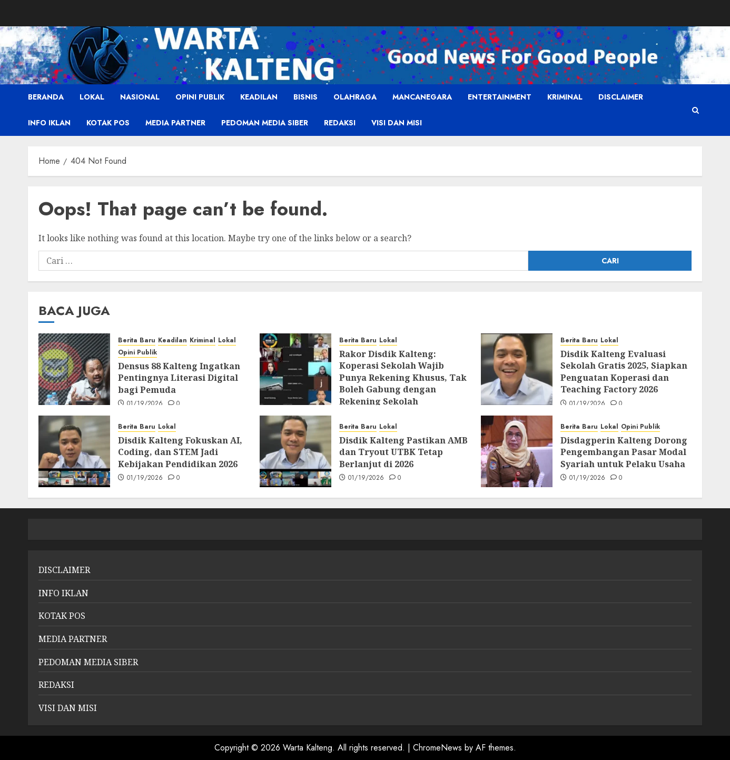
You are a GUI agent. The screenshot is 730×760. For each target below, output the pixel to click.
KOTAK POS (108, 122)
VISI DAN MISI (396, 122)
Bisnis (305, 97)
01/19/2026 (145, 404)
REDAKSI (340, 122)
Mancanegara (422, 97)
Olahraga (355, 97)
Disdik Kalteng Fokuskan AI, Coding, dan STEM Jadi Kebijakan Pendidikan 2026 (180, 452)
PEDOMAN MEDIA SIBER (264, 122)
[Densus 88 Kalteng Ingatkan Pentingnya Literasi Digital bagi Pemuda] (74, 369)
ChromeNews (437, 748)
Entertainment (499, 97)
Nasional (140, 97)
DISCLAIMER (620, 97)
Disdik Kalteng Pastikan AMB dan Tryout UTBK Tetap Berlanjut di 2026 (403, 452)
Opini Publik (199, 97)
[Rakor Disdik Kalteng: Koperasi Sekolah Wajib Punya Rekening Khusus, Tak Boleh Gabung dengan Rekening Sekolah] (295, 369)
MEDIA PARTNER (175, 122)
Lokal (92, 97)
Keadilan (259, 97)
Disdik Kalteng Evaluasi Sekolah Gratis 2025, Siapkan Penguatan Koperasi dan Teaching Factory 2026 (623, 371)
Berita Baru (136, 340)
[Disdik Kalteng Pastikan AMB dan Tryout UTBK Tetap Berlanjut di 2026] (295, 451)
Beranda (46, 97)
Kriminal (565, 97)
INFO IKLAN (49, 122)
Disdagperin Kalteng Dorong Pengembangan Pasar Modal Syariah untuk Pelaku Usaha (623, 452)
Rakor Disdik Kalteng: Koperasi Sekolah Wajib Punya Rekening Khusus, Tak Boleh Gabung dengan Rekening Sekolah (403, 377)
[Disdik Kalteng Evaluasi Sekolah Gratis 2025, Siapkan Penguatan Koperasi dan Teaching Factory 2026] (517, 369)
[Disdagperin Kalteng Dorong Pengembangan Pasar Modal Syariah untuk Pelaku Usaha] (517, 451)
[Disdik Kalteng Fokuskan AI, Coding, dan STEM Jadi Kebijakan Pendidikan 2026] (74, 451)
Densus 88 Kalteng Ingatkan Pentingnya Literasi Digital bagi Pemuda (179, 378)
